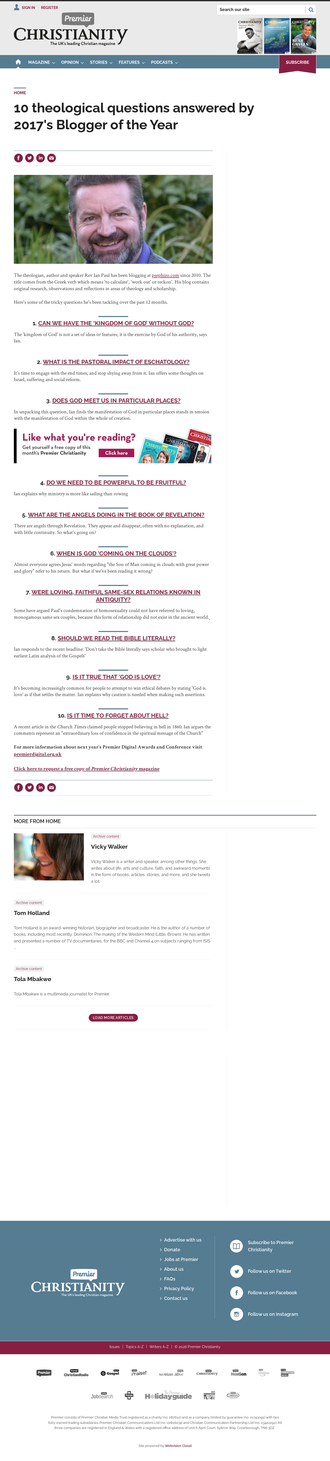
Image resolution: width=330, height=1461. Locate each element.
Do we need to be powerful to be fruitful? (116, 482)
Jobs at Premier (181, 1259)
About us (174, 1269)
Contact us (176, 1298)
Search (311, 10)
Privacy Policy (179, 1288)
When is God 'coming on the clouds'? (116, 553)
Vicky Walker (109, 846)
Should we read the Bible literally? (116, 638)
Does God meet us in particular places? (116, 400)
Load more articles (113, 1018)
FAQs (169, 1278)
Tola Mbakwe (32, 979)
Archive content (106, 836)
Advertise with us (183, 1240)
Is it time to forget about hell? (117, 715)
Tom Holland (32, 913)
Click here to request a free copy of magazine (86, 769)
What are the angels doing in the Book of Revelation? (116, 514)
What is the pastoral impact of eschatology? (116, 362)
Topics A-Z (135, 1347)
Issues (114, 1347)
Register (49, 8)
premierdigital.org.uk (38, 754)
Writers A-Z (159, 1347)
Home (20, 92)
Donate (172, 1249)
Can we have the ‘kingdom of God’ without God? (116, 323)
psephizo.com (165, 275)
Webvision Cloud (178, 1446)
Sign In (28, 8)
